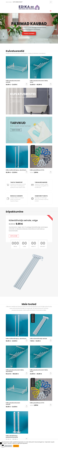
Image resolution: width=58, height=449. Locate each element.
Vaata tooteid (29, 33)
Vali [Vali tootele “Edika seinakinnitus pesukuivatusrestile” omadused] (26, 439)
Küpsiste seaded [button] (7, 446)
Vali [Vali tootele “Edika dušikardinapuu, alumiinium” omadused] (26, 171)
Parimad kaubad (29, 23)
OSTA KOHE (13, 236)
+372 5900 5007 (17, 2)
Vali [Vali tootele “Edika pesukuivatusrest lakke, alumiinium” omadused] (26, 373)
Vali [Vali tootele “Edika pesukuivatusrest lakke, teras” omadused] (50, 84)
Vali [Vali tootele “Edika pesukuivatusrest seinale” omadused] (26, 84)
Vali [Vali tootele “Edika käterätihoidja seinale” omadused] (50, 340)
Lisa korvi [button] (50, 172)
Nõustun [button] (16, 446)
